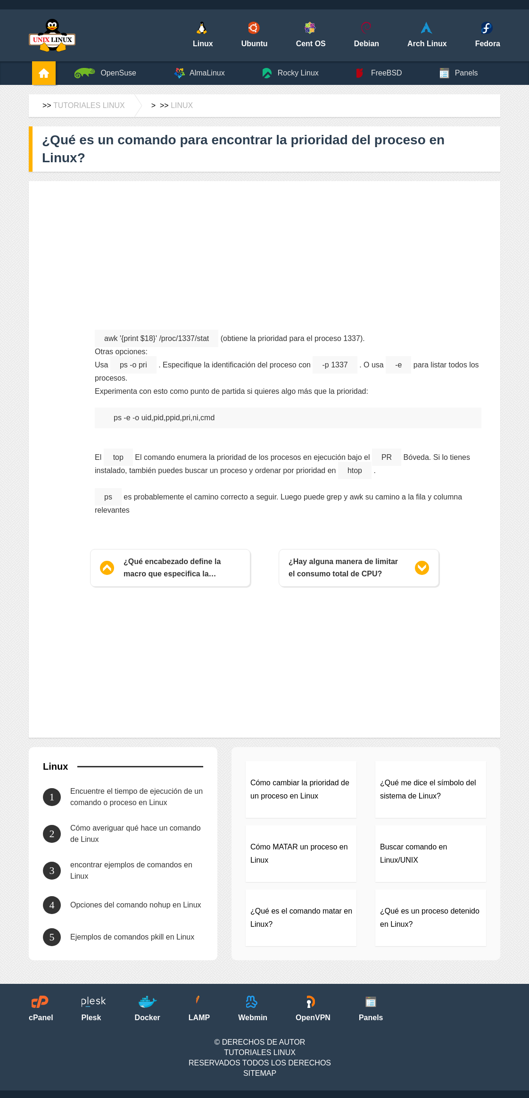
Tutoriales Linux (89, 105)
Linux (182, 105)
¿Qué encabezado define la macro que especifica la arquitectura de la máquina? (174, 568)
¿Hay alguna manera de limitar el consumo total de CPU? (343, 567)
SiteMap (259, 1073)
